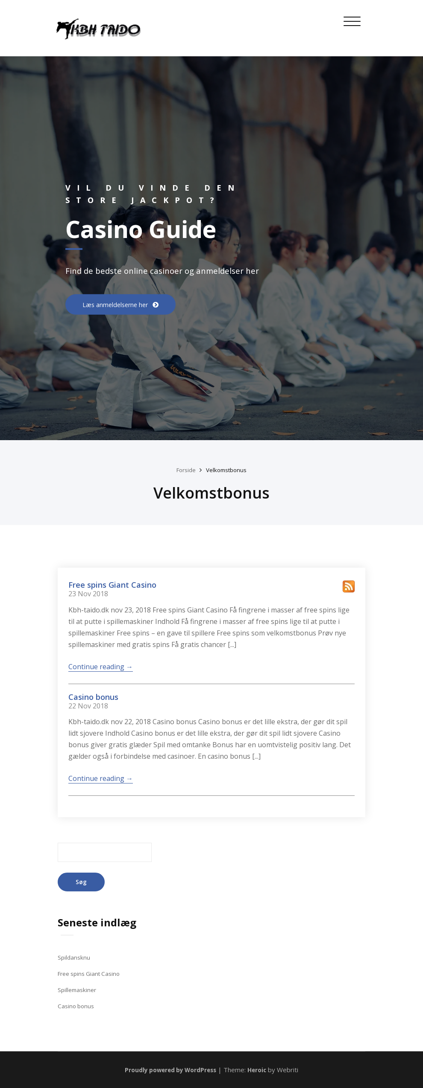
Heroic (262, 1069)
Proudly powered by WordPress (169, 1069)
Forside (184, 469)
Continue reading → (100, 666)
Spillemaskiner (78, 989)
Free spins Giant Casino (112, 585)
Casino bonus (93, 696)
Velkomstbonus (227, 469)
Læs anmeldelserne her (120, 304)
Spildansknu (74, 957)
